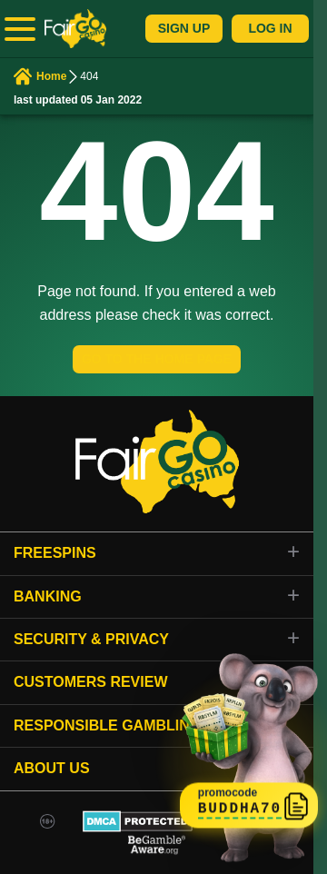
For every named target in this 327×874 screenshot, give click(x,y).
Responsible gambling (107, 725)
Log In (270, 28)
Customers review (91, 682)
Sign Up (184, 28)
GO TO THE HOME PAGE (157, 359)
